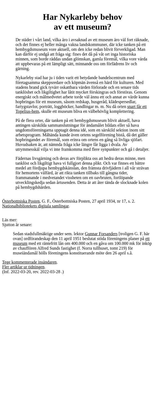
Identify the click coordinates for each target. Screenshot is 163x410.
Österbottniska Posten (21, 201)
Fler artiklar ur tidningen (23, 267)
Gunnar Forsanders (101, 233)
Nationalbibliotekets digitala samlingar (35, 206)
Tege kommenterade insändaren (29, 262)
